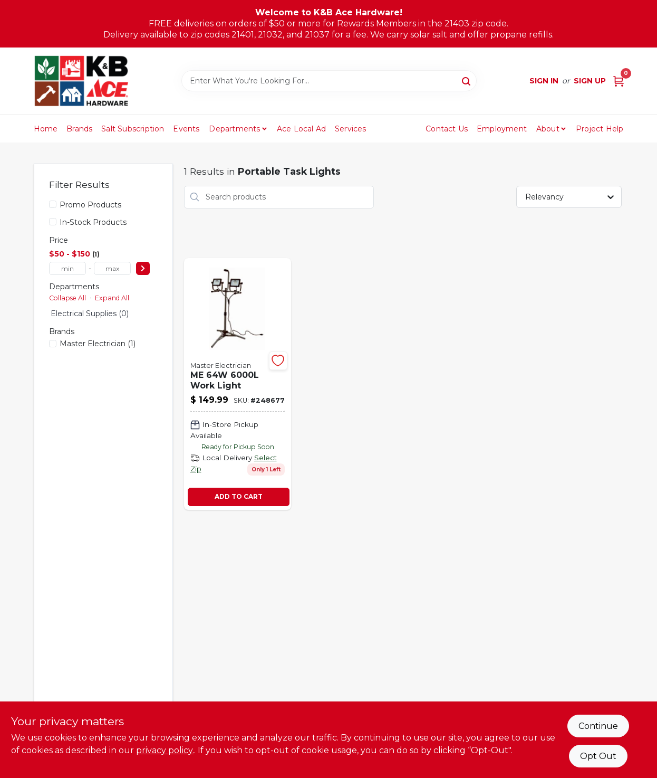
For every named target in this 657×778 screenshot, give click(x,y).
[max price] (112, 268)
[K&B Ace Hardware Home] (81, 81)
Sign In (543, 81)
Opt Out (598, 756)
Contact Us (447, 129)
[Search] (467, 80)
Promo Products (90, 204)
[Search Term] (329, 80)
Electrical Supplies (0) (90, 313)
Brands (79, 129)
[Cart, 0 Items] (618, 81)
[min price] (67, 268)
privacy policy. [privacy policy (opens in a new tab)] (165, 750)
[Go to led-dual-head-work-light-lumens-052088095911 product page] (237, 384)
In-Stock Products (93, 222)
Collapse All (67, 298)
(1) (98, 343)
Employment (502, 129)
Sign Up (590, 81)
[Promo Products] (52, 204)
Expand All (112, 298)
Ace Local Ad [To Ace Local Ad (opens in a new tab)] (301, 129)
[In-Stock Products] (52, 221)
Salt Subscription (132, 129)
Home (46, 129)
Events (186, 129)
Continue (598, 726)
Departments (234, 129)
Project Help (599, 129)
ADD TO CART (239, 496)
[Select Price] (143, 268)
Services (350, 129)
